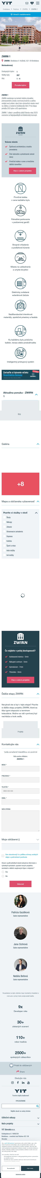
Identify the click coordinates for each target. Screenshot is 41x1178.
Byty (20, 414)
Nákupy (9, 522)
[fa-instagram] (12, 1082)
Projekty (20, 732)
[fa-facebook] (18, 1082)
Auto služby (11, 550)
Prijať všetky (30, 1168)
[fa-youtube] (28, 1082)
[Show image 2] (20, 484)
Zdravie (9, 527)
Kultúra (9, 541)
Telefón (4, 787)
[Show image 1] (20, 34)
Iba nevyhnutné (11, 1168)
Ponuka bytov (20, 85)
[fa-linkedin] (23, 1082)
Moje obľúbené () (11, 839)
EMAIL (4, 798)
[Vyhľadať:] (37, 1106)
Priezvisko (5, 776)
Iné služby (10, 555)
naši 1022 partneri (9, 1143)
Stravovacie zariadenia (15, 531)
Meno (4, 765)
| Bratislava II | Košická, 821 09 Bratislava (21, 61)
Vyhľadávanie (20, 1101)
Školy (8, 517)
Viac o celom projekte (22, 171)
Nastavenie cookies (20, 1174)
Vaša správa (6, 809)
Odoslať (20, 884)
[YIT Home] (7, 3)
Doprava (9, 536)
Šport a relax (11, 545)
